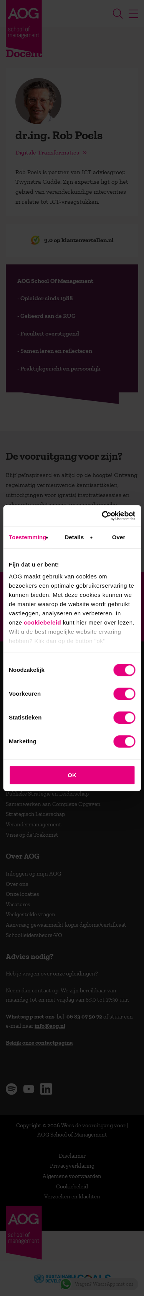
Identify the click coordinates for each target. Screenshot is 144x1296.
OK (72, 775)
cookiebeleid (42, 622)
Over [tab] (119, 537)
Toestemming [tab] (27, 537)
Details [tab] (74, 537)
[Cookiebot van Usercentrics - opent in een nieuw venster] (102, 516)
